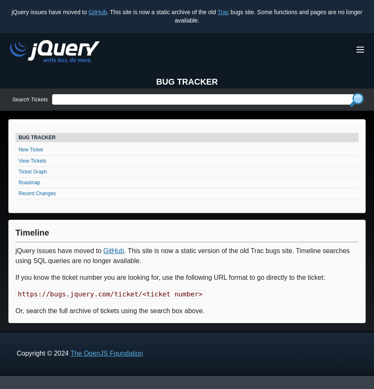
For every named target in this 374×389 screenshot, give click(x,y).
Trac (223, 12)
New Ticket (31, 150)
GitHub (97, 12)
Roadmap (29, 183)
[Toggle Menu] (360, 50)
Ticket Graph (33, 172)
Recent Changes (37, 193)
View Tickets (32, 161)
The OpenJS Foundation (106, 353)
